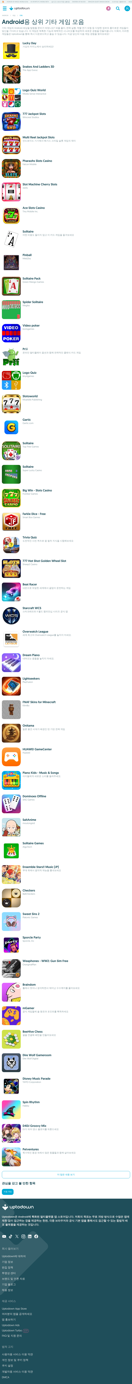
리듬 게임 (8, 1192)
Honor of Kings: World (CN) (17, 2)
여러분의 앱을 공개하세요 (17, 1314)
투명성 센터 (9, 1273)
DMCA (5, 1377)
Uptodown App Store (14, 1308)
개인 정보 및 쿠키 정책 (15, 1360)
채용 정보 (7, 1290)
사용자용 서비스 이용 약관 (17, 1354)
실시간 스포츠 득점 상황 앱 (60, 2)
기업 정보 (7, 1261)
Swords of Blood (78, 2)
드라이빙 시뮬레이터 (119, 2)
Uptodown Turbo (15, 1330)
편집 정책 (7, 1267)
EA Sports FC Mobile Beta (40, 2)
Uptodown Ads (11, 1325)
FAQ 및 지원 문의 (12, 1335)
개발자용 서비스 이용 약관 (17, 1371)
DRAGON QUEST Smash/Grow (98, 2)
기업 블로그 (9, 1284)
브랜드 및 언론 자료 (13, 1278)
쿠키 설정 (7, 1365)
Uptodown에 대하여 (14, 1256)
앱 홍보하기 (9, 1319)
